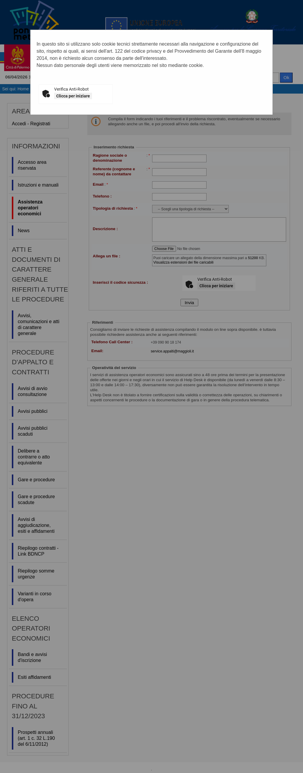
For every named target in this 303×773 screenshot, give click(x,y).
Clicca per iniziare (73, 96)
